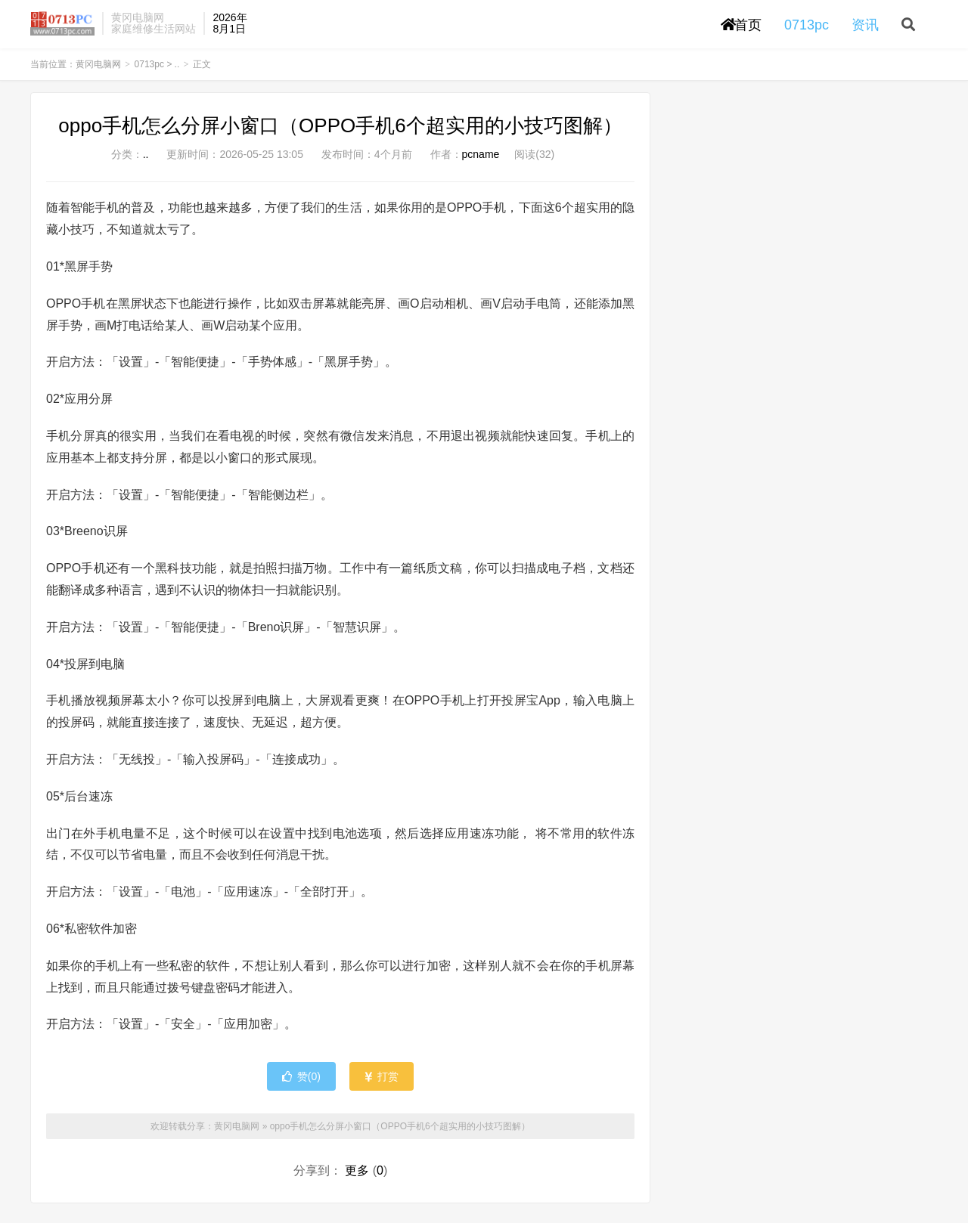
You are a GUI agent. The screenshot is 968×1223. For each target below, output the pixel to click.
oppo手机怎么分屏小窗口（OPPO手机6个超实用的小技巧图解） (340, 133)
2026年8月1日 (230, 27)
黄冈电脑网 (62, 27)
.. (177, 72)
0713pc (149, 72)
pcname (481, 162)
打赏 (382, 1085)
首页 (741, 28)
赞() (301, 1085)
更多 (357, 1178)
